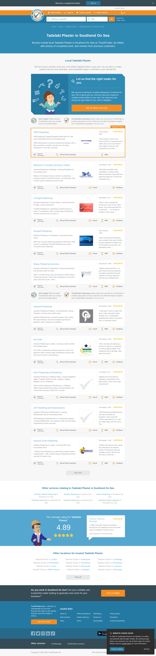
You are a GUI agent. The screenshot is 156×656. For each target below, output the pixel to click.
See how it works (44, 622)
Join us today (113, 593)
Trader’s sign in (120, 8)
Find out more (99, 124)
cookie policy (126, 643)
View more (78, 473)
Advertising (97, 613)
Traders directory (83, 617)
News (62, 621)
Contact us (97, 617)
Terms (79, 621)
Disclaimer (114, 617)
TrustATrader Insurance (75, 644)
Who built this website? (100, 652)
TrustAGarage (56, 644)
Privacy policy (115, 613)
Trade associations (83, 613)
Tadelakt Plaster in (46, 559)
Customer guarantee (117, 621)
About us (63, 613)
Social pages (98, 621)
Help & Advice (65, 617)
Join (93, 3)
